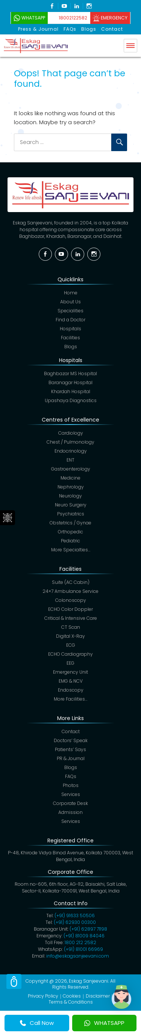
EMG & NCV (71, 681)
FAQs (70, 29)
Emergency (114, 18)
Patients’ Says (70, 749)
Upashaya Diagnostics (71, 400)
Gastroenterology (70, 469)
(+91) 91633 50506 (75, 915)
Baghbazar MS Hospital (70, 373)
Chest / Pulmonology (70, 442)
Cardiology (70, 433)
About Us (70, 301)
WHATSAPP (104, 1023)
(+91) (88, 929)
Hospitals (70, 328)
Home (70, 293)
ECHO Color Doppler (70, 609)
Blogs (88, 29)
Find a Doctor (70, 319)
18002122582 (73, 18)
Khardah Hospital (70, 391)
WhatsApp (33, 18)
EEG (70, 663)
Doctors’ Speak (71, 740)
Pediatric (70, 541)
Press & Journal (38, 29)
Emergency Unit (70, 672)
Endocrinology (71, 451)
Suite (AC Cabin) (70, 582)
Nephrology (71, 487)
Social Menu (7, 517)
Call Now (37, 1023)
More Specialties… (70, 549)
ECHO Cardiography (70, 654)
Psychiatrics (70, 514)
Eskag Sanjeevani (88, 981)
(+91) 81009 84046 (84, 936)
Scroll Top (13, 981)
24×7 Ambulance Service (70, 591)
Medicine (70, 478)
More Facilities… (70, 699)
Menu (130, 45)
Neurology (70, 496)
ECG (70, 645)
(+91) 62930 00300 (75, 922)
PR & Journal (71, 758)
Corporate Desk (70, 803)
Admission (70, 812)
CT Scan (70, 627)
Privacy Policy (43, 996)
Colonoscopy (70, 600)
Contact (112, 29)
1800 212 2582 (80, 942)
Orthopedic (70, 532)
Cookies (72, 996)
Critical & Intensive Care (70, 618)
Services (70, 794)
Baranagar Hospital (70, 382)
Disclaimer (98, 996)
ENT (70, 460)
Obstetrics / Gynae (70, 523)
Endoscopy (70, 690)
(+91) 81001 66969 (83, 949)
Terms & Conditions (71, 1002)
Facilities (70, 337)
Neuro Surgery (70, 505)
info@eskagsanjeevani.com (77, 956)
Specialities (70, 310)
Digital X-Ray (70, 636)
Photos (71, 785)
